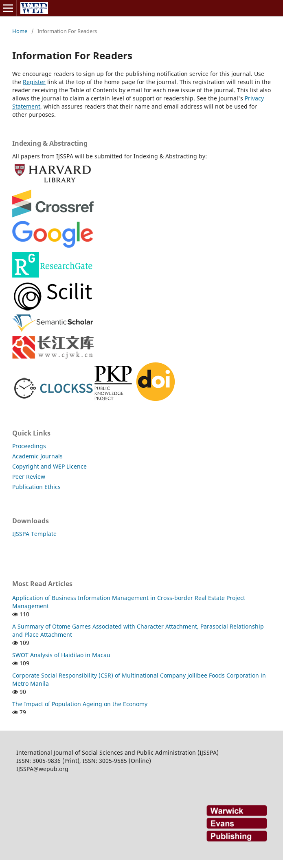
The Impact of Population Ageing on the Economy (79, 704)
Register (34, 82)
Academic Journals (37, 456)
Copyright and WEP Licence (49, 466)
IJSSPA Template (34, 534)
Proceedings (29, 446)
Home (19, 31)
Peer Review (28, 476)
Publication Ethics (36, 487)
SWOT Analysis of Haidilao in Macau (61, 655)
